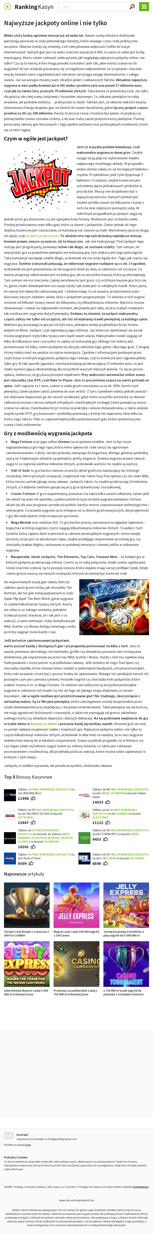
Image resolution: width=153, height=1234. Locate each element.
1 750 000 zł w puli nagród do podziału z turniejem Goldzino (126, 990)
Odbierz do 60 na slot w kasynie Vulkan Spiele (120, 793)
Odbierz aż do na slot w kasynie (116, 813)
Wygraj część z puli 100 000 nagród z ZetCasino (76, 931)
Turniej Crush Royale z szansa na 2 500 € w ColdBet (27, 931)
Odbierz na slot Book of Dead (46, 856)
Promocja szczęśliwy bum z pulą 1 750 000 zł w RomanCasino (76, 990)
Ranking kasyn (122, 1022)
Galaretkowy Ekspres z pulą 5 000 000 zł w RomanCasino (27, 990)
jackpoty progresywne (42, 235)
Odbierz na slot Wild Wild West (46, 791)
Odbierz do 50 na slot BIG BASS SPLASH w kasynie (46, 813)
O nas (28, 1144)
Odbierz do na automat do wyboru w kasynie (45, 835)
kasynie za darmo (43, 723)
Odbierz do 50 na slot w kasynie (120, 856)
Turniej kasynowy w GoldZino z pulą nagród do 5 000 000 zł (126, 931)
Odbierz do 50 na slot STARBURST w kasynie (120, 832)
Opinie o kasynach (92, 1022)
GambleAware (140, 1186)
